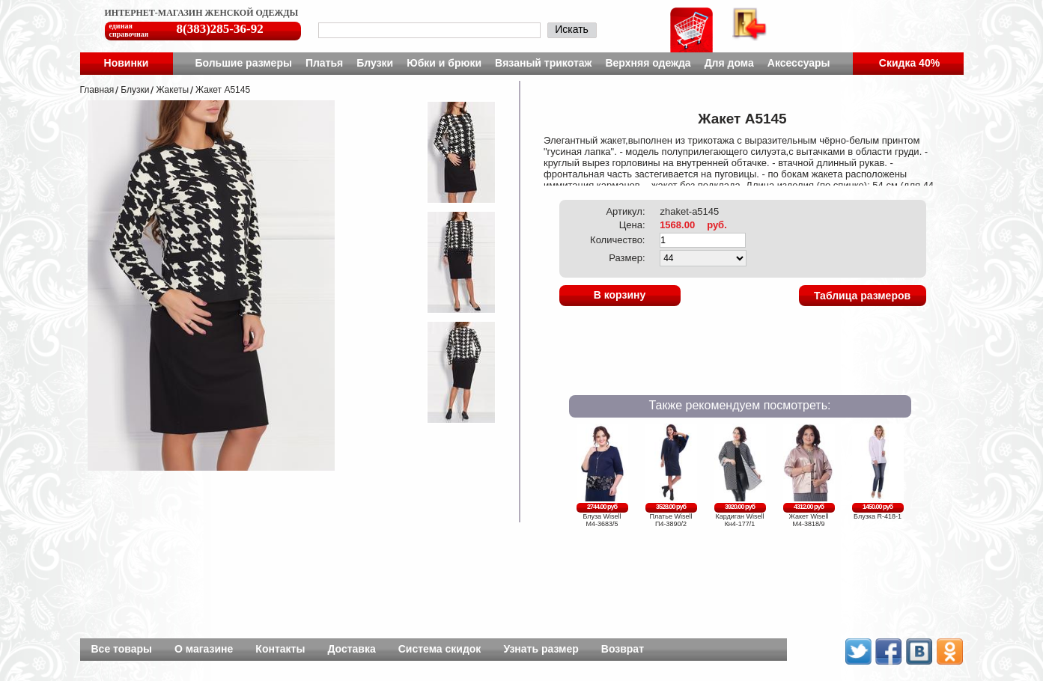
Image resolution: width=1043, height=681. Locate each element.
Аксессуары (798, 63)
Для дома (729, 63)
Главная (97, 90)
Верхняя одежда (647, 63)
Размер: (627, 257)
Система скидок (439, 649)
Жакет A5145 (222, 90)
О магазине (203, 649)
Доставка (351, 649)
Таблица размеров (862, 296)
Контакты (280, 649)
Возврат (622, 649)
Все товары (122, 649)
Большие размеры (243, 63)
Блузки (374, 63)
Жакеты (172, 90)
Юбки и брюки (444, 63)
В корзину (620, 295)
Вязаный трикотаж (543, 63)
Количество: (617, 239)
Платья (324, 63)
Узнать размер (540, 649)
